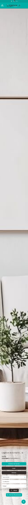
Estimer (14, 473)
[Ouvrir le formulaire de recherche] (14, 491)
